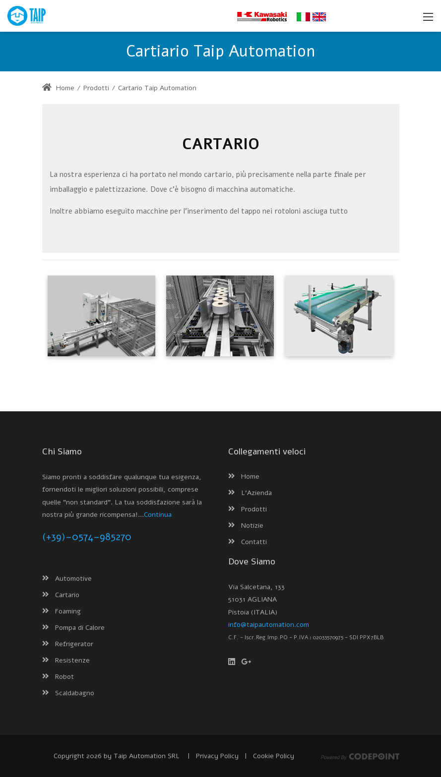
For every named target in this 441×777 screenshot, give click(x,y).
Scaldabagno (74, 693)
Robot (64, 676)
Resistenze (72, 660)
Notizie (252, 525)
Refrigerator (74, 644)
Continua (158, 514)
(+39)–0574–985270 (86, 537)
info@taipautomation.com (268, 624)
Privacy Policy (217, 756)
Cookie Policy (273, 756)
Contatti (254, 542)
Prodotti (254, 509)
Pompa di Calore (80, 627)
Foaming (68, 611)
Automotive (73, 578)
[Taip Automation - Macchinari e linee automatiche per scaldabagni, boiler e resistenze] (26, 15)
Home (58, 88)
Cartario (67, 595)
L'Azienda (256, 493)
